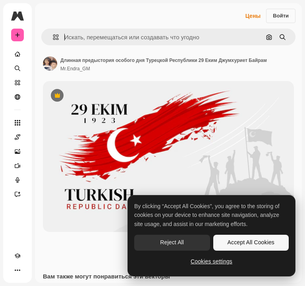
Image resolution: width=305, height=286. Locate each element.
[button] (53, 37)
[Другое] (17, 270)
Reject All (172, 242)
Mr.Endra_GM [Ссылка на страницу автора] (75, 69)
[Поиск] (17, 68)
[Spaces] (17, 137)
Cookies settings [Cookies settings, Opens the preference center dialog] (211, 261)
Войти (281, 16)
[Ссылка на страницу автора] (50, 63)
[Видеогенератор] (17, 165)
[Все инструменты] (17, 122)
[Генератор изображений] (17, 151)
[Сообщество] (17, 97)
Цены (253, 16)
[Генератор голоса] (17, 180)
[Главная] (17, 54)
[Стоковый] (17, 82)
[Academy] (17, 255)
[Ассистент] (17, 194)
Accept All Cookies (251, 242)
